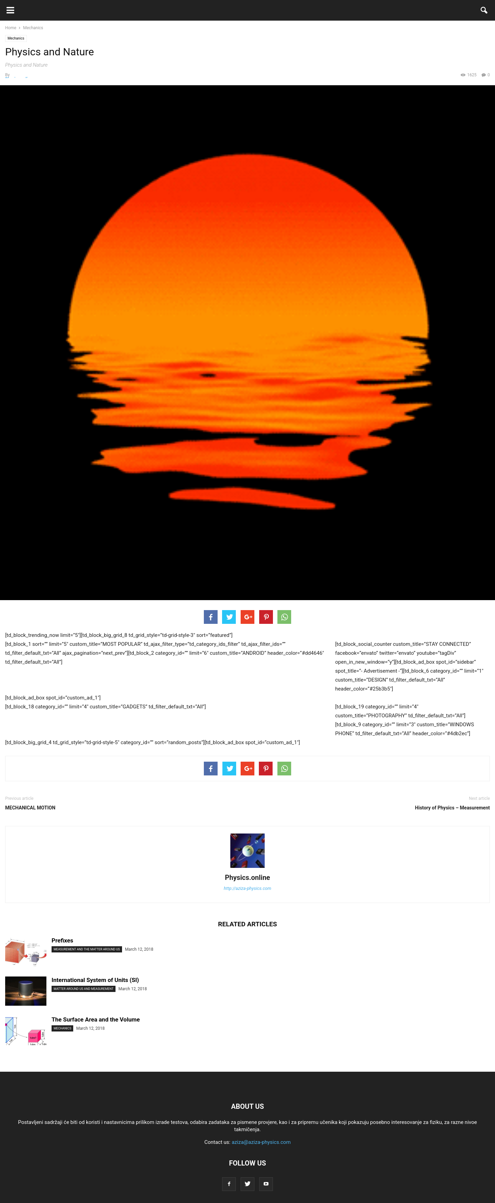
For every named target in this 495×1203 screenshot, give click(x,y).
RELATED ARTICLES (247, 924)
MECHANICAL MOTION (30, 807)
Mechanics (16, 38)
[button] (484, 11)
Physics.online (247, 877)
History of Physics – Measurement (452, 807)
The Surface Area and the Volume (96, 1019)
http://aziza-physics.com (247, 888)
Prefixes (62, 940)
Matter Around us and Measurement (83, 989)
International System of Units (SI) (95, 979)
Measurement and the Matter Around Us (87, 949)
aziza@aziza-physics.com (261, 1142)
